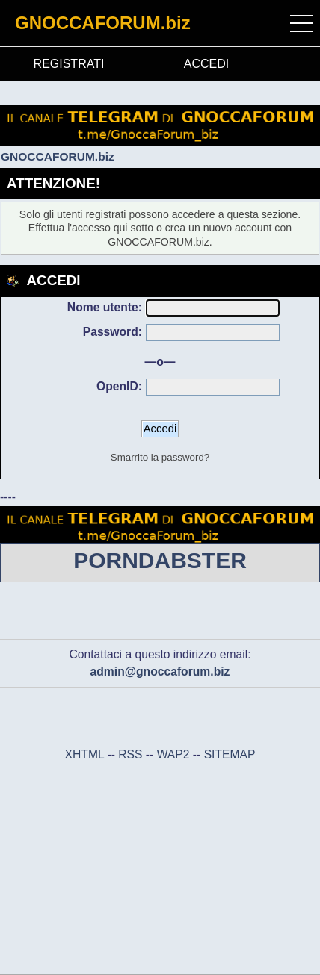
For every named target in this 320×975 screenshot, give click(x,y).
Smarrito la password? (160, 457)
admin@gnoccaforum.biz (160, 671)
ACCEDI (206, 63)
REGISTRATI (69, 63)
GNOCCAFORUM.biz (103, 23)
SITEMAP (230, 754)
